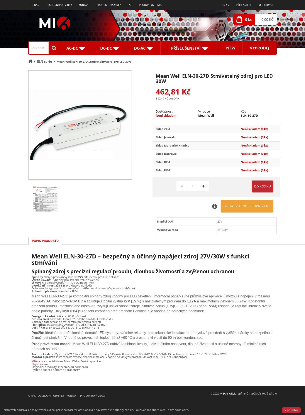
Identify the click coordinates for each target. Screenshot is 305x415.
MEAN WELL (228, 393)
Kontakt (84, 5)
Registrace (265, 5)
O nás (35, 5)
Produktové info (150, 5)
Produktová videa (109, 5)
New (230, 48)
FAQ (130, 5)
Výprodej (259, 48)
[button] (226, 5)
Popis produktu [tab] (45, 241)
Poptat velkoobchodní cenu (247, 206)
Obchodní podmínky (59, 5)
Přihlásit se (244, 5)
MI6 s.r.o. (37, 361)
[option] (80, 125)
